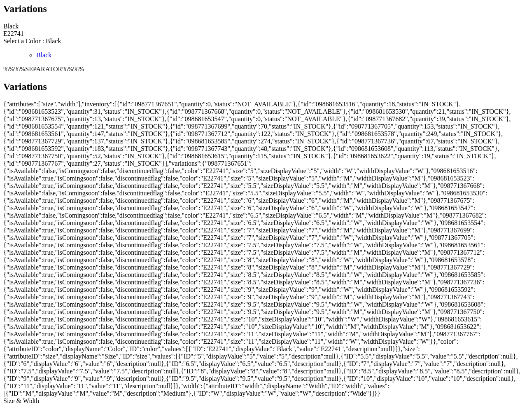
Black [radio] (43, 55)
